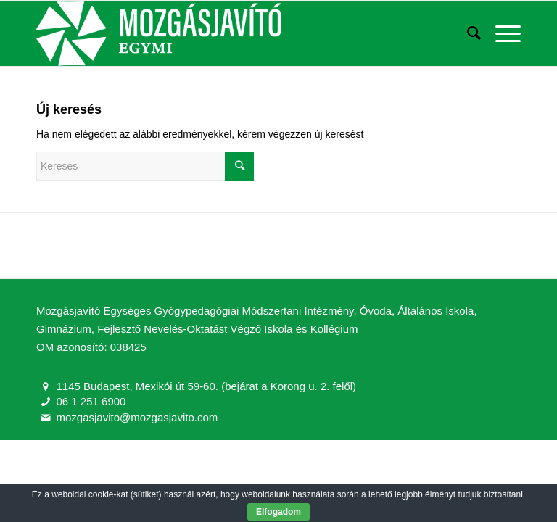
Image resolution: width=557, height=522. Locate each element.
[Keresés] (467, 33)
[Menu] (501, 33)
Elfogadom (278, 512)
